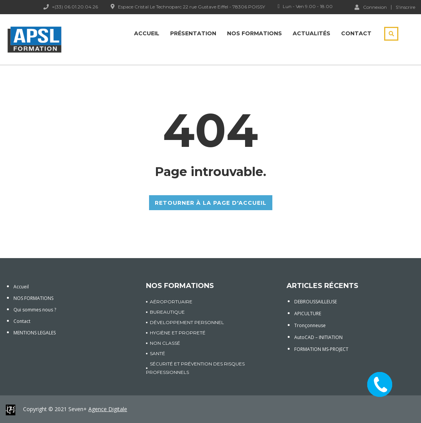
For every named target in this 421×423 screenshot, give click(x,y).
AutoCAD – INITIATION (318, 337)
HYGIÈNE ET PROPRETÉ (178, 333)
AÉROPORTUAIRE (171, 301)
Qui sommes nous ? (34, 309)
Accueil (146, 33)
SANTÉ (157, 353)
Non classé (165, 343)
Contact (356, 33)
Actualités (311, 33)
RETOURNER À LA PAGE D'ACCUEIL (211, 202)
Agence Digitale (107, 409)
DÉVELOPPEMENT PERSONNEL (187, 322)
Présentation (193, 33)
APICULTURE (307, 313)
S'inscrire (405, 7)
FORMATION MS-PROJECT (321, 349)
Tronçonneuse (310, 325)
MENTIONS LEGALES (34, 332)
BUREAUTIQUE (167, 312)
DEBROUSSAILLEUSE (315, 301)
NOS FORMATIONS (33, 298)
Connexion (371, 7)
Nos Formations (254, 33)
